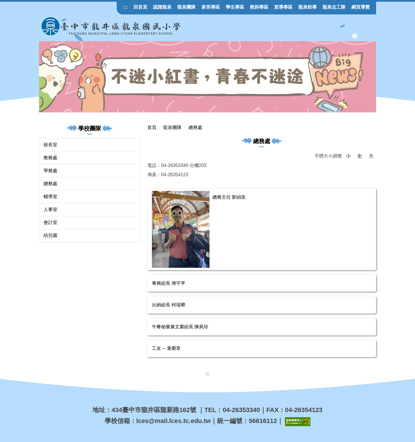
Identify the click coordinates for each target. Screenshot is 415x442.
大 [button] (371, 155)
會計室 (50, 222)
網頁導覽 (360, 7)
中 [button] (359, 155)
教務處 (50, 157)
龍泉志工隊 (334, 7)
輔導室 (50, 196)
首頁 (151, 127)
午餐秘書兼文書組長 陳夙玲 (180, 326)
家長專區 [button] (210, 7)
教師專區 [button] (259, 7)
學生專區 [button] (235, 7)
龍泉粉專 (307, 7)
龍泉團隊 (186, 7)
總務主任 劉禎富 (229, 197)
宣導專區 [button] (283, 7)
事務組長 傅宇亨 (168, 283)
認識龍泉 (162, 7)
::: (125, 7)
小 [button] (348, 155)
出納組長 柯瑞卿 (168, 304)
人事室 (50, 209)
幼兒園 (50, 235)
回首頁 (140, 7)
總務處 (50, 183)
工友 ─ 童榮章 (166, 348)
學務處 (50, 170)
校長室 (50, 144)
